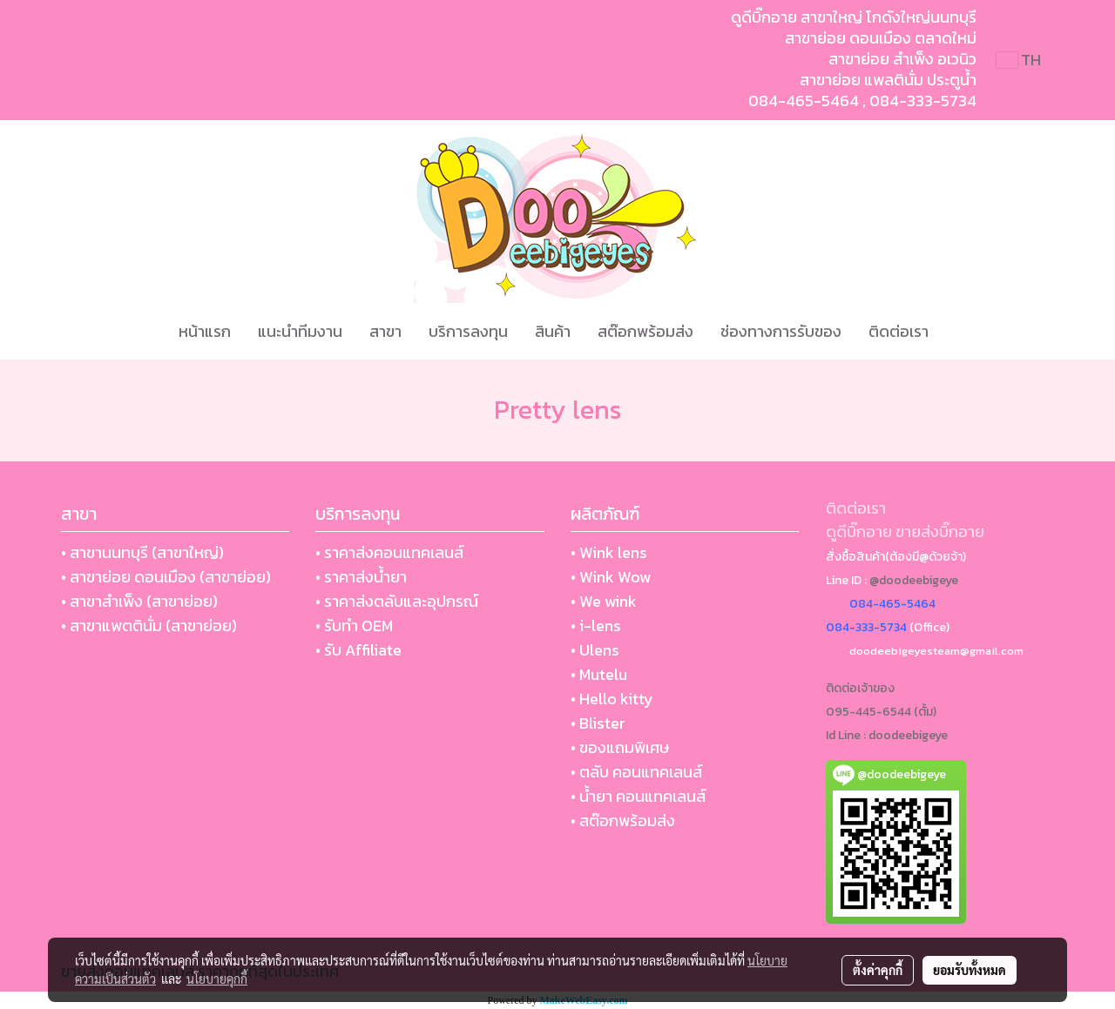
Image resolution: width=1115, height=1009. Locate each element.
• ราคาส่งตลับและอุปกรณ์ (396, 601)
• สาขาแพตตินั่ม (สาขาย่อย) (149, 625)
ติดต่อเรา (898, 331)
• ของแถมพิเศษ (620, 747)
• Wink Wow (611, 577)
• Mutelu (599, 674)
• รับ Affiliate (358, 650)
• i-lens (596, 625)
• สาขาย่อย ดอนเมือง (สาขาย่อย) (166, 577)
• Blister (598, 723)
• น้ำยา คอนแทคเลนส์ (638, 796)
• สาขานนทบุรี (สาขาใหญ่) (142, 552)
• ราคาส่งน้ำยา (361, 577)
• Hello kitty (612, 698)
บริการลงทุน (468, 331)
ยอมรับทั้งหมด (969, 970)
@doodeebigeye (913, 580)
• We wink (604, 601)
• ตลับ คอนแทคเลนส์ (636, 772)
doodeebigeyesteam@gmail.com (936, 650)
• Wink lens (609, 552)
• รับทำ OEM (354, 625)
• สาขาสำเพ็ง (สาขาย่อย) (139, 601)
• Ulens (595, 650)
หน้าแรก (205, 331)
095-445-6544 (868, 712)
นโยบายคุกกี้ (216, 978)
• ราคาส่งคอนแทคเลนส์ (389, 552)
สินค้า (553, 331)
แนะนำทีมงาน (300, 331)
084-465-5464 (803, 100)
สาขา (385, 331)
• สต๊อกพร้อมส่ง (623, 820)
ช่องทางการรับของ (780, 331)
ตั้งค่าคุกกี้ (877, 970)
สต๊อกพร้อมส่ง (645, 331)
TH (1019, 59)
